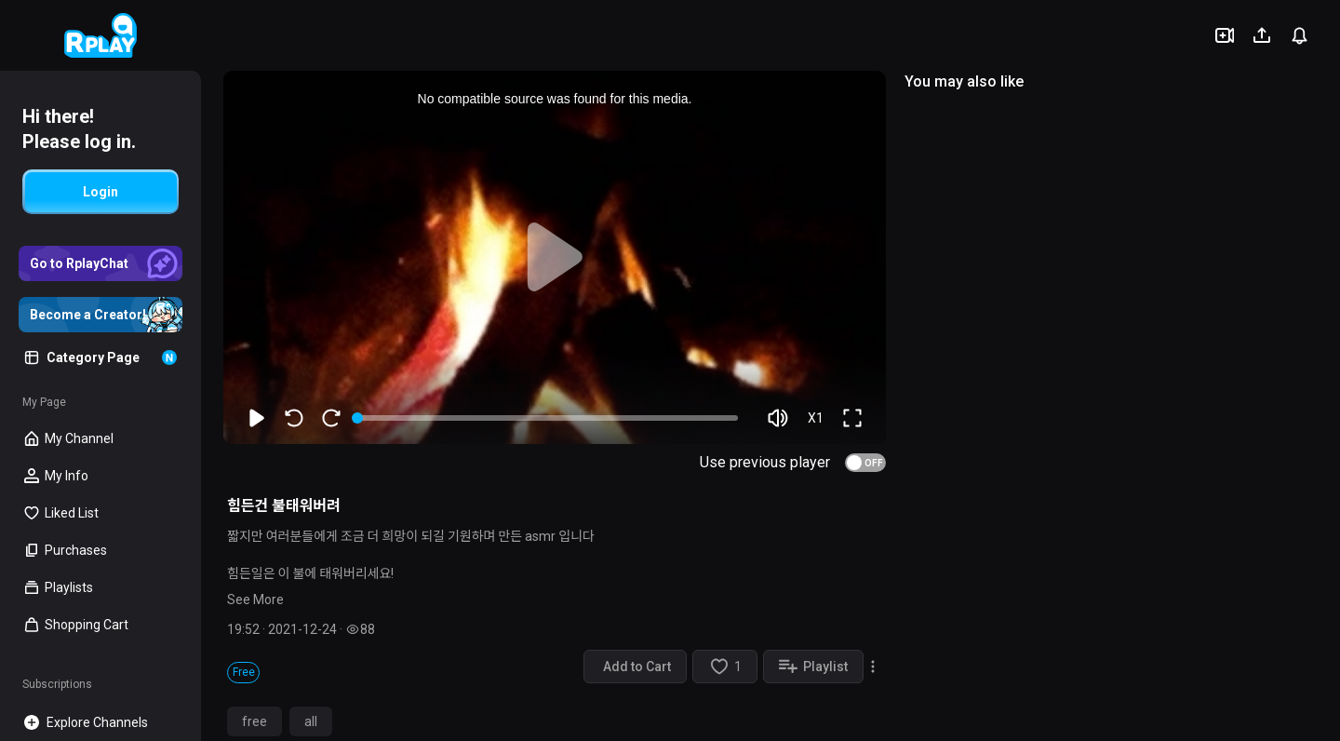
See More (255, 599)
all (310, 721)
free (254, 721)
